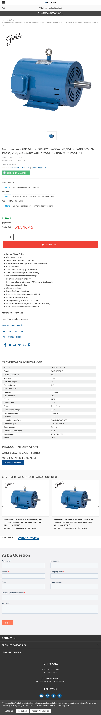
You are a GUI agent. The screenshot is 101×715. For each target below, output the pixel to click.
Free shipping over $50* (13, 325)
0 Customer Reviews (21, 167)
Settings (9, 710)
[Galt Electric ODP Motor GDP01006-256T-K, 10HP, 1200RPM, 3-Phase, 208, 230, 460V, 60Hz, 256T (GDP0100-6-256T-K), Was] (25, 498)
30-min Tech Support (22, 205)
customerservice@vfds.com (53, 681)
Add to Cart (51, 244)
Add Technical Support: (12, 201)
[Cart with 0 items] (98, 2)
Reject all (22, 710)
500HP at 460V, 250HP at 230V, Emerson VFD (33, 196)
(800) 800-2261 (50, 13)
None (7, 187)
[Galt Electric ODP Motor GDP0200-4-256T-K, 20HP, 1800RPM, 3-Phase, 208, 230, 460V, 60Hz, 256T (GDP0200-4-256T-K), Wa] (76, 498)
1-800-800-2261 (52, 678)
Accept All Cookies (40, 710)
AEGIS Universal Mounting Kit (26, 187)
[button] (38, 167)
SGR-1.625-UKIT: (8, 182)
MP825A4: (6, 192)
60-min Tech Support (43, 205)
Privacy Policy (64, 705)
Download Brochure (12, 462)
